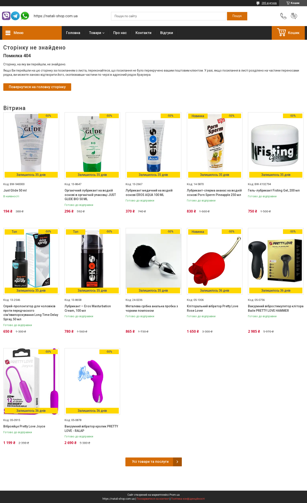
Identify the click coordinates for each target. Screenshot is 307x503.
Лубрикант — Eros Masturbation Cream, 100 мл (88, 308)
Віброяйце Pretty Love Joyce (24, 426)
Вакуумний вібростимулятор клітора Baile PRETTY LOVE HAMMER (275, 308)
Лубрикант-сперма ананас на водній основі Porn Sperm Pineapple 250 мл (214, 193)
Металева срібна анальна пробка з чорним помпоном (152, 308)
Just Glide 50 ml (15, 190)
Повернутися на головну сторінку (37, 87)
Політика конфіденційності (188, 498)
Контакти (143, 33)
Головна (73, 33)
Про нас (120, 33)
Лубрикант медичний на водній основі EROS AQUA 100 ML (149, 193)
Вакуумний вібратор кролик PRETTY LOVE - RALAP (91, 429)
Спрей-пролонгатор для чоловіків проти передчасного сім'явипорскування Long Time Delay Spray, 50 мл (30, 312)
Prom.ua (174, 494)
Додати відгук (294, 16)
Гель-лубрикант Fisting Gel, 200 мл (274, 190)
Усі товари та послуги (150, 461)
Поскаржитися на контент (153, 498)
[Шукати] (237, 16)
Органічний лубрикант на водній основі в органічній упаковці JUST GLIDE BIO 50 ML (90, 195)
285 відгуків (269, 3)
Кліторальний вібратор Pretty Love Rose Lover (212, 308)
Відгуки (166, 33)
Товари (95, 33)
